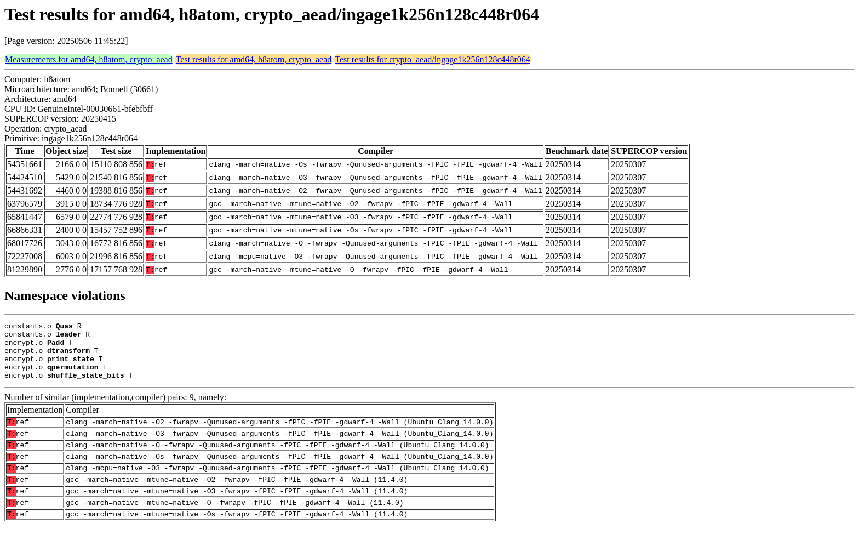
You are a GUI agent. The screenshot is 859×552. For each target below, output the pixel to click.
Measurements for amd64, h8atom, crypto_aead (89, 59)
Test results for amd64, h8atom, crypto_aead (254, 59)
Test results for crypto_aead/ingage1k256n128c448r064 (432, 59)
